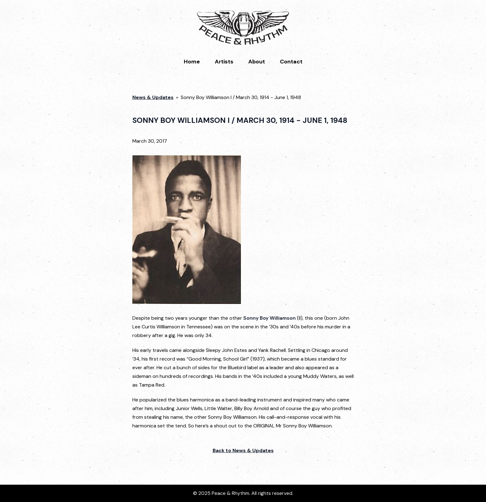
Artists (224, 61)
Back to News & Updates (243, 450)
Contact (291, 61)
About (256, 61)
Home (192, 61)
